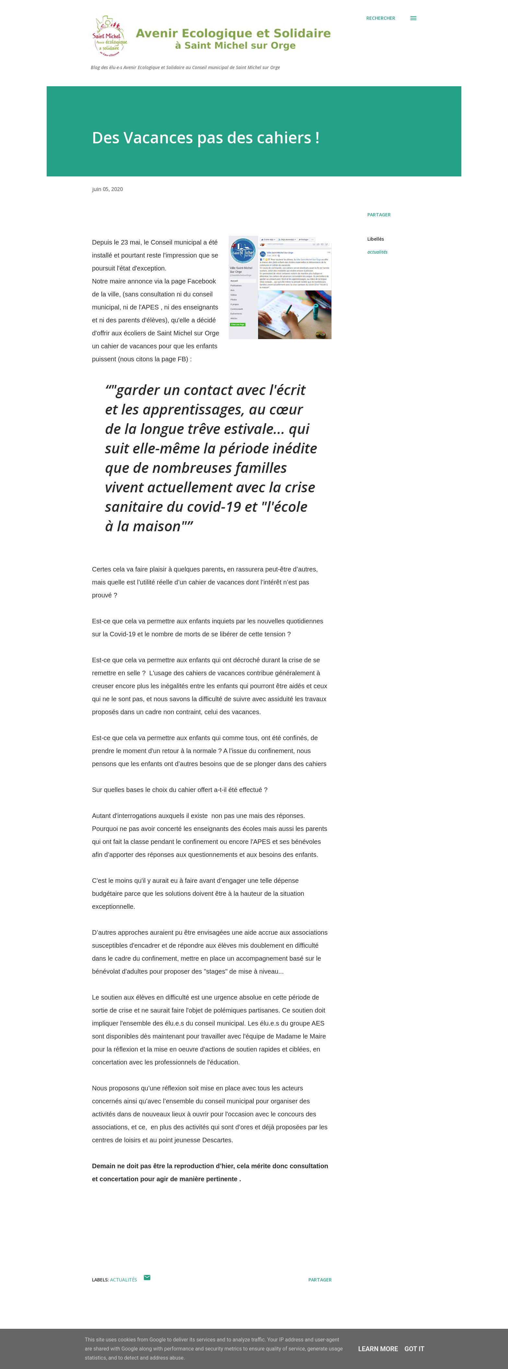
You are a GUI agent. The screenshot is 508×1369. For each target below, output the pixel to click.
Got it (415, 1349)
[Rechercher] (380, 18)
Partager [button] (379, 214)
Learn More (378, 1349)
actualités (377, 252)
